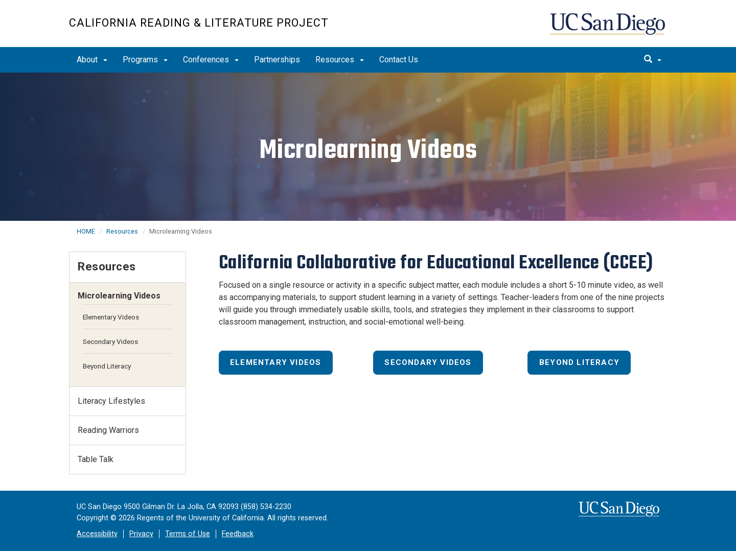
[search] (652, 60)
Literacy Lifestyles (111, 401)
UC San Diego (608, 28)
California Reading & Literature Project (199, 22)
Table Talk (95, 459)
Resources (339, 59)
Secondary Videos (427, 362)
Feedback (238, 534)
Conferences (211, 59)
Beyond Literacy (579, 362)
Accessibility (97, 534)
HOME (86, 231)
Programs (145, 59)
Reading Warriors (108, 430)
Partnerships (277, 59)
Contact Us (398, 59)
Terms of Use (187, 534)
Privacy (141, 534)
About (92, 59)
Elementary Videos (275, 362)
